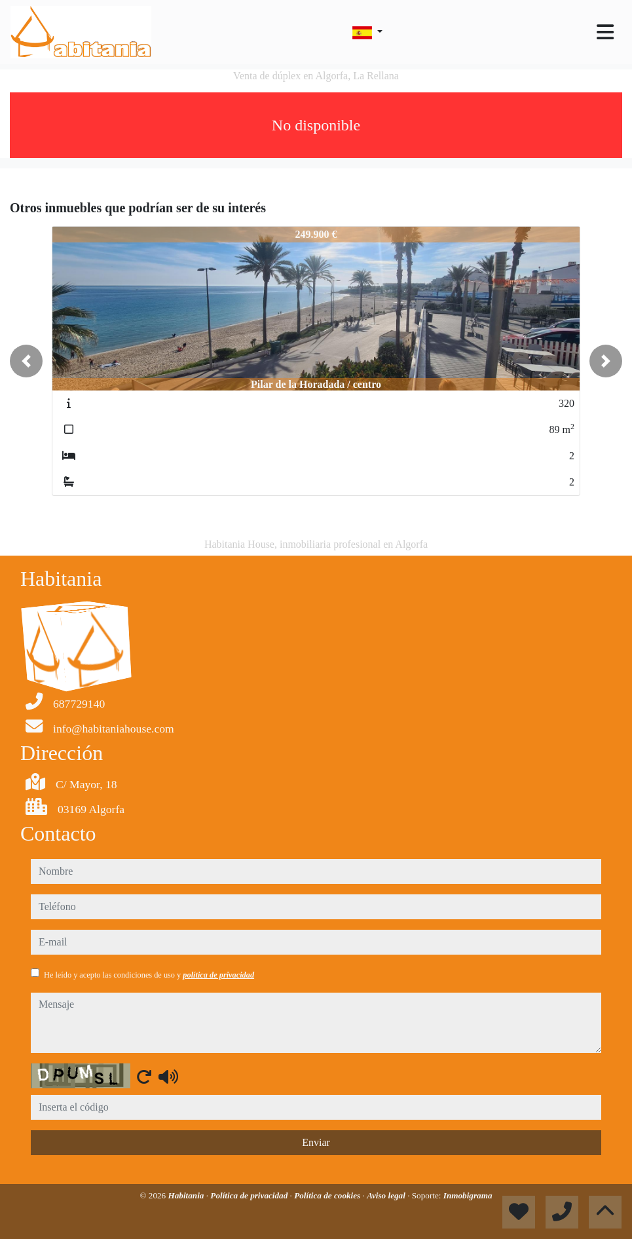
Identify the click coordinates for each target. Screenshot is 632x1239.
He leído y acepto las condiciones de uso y (149, 975)
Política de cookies (328, 1195)
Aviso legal (387, 1195)
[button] (26, 361)
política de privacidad (218, 975)
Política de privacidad (249, 1195)
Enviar (316, 1142)
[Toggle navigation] (605, 32)
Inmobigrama (468, 1195)
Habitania (187, 1195)
